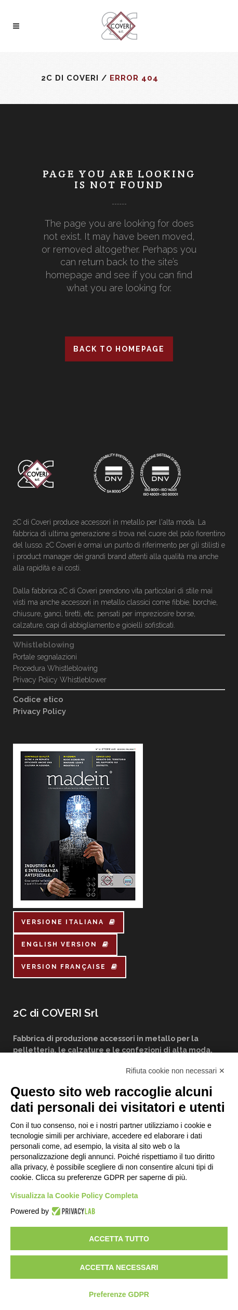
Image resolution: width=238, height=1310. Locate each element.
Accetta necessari (119, 1267)
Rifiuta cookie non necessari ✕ (175, 1071)
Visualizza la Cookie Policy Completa (74, 1195)
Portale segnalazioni (45, 657)
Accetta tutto (119, 1239)
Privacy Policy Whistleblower (60, 680)
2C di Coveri (70, 78)
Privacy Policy (39, 711)
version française (69, 966)
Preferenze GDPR (119, 1294)
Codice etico (38, 699)
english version (65, 944)
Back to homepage (119, 349)
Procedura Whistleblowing (55, 668)
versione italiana (68, 922)
